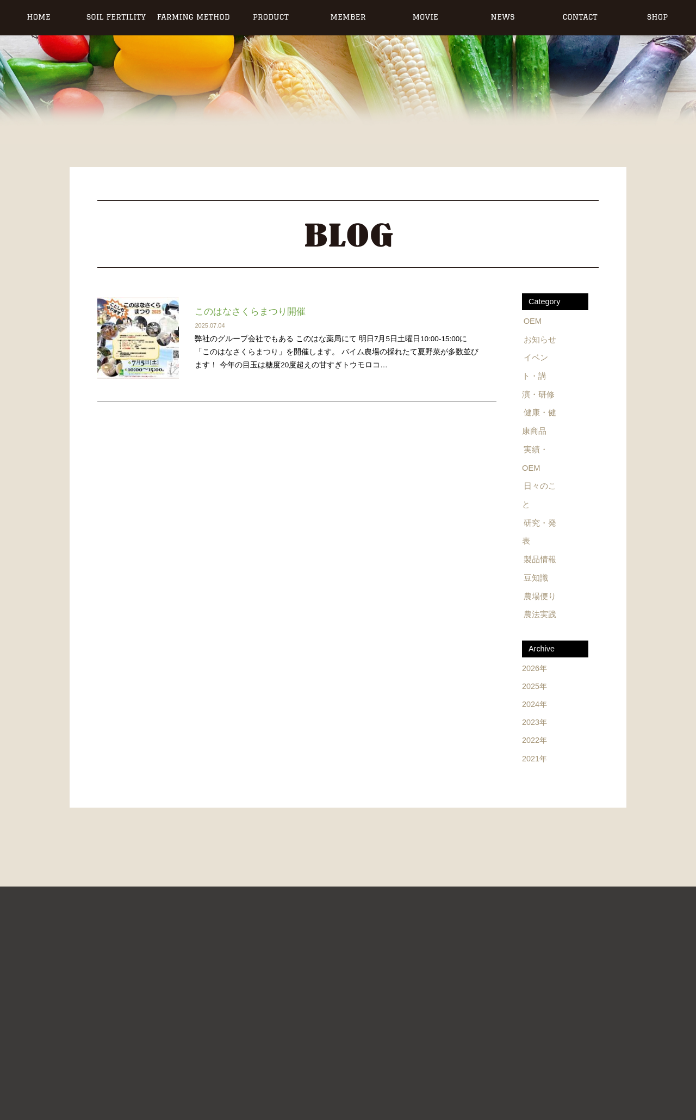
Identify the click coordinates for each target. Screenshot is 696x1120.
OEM (533, 321)
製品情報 (539, 555)
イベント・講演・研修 (541, 375)
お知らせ (539, 339)
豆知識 (535, 573)
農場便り (539, 591)
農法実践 (539, 609)
